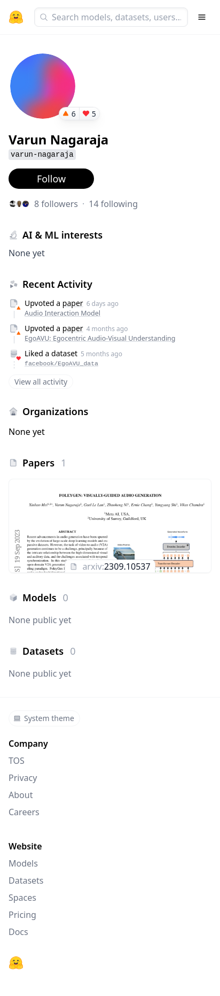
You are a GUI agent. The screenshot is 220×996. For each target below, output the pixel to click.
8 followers (56, 204)
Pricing (22, 915)
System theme (43, 718)
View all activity (40, 382)
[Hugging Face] (16, 962)
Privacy (23, 778)
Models (23, 863)
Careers (24, 812)
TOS (17, 761)
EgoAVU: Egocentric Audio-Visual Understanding (100, 338)
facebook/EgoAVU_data (61, 363)
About (21, 795)
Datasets (26, 880)
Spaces (22, 897)
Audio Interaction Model (62, 313)
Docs (18, 932)
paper (72, 303)
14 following (113, 204)
